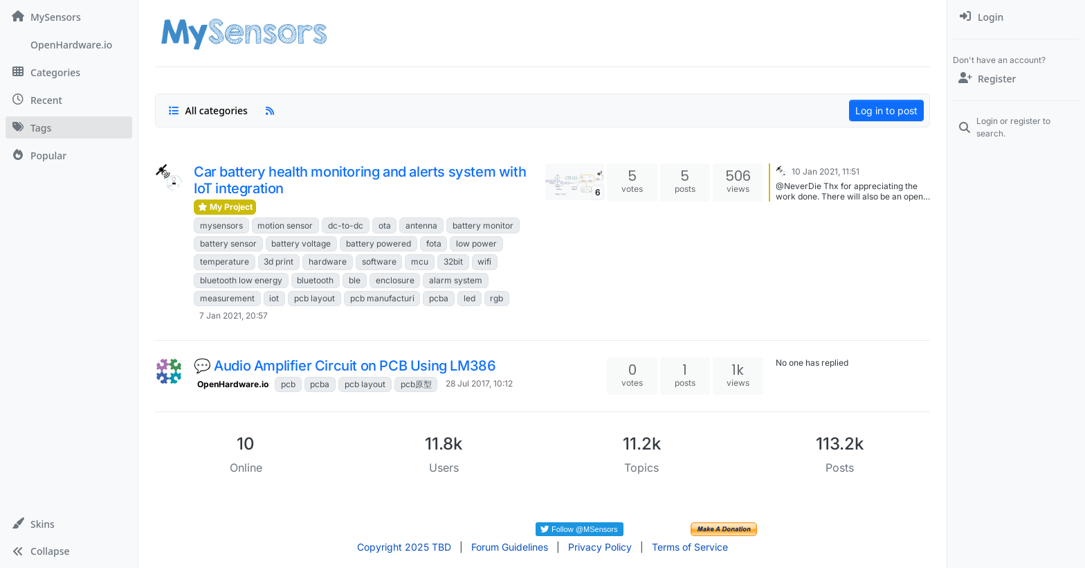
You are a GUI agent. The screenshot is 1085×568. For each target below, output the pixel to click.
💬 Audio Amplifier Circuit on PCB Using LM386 (344, 365)
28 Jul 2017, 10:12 (479, 383)
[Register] (1016, 78)
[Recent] (69, 100)
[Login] (1016, 17)
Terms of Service (690, 547)
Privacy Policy (600, 547)
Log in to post (886, 110)
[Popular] (69, 155)
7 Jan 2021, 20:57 (233, 315)
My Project (225, 207)
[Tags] (69, 127)
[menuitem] (1016, 17)
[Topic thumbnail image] (574, 181)
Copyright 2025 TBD (404, 547)
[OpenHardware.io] (69, 44)
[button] (69, 524)
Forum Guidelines (509, 547)
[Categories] (69, 72)
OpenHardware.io (232, 384)
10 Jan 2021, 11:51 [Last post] (825, 171)
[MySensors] (69, 17)
